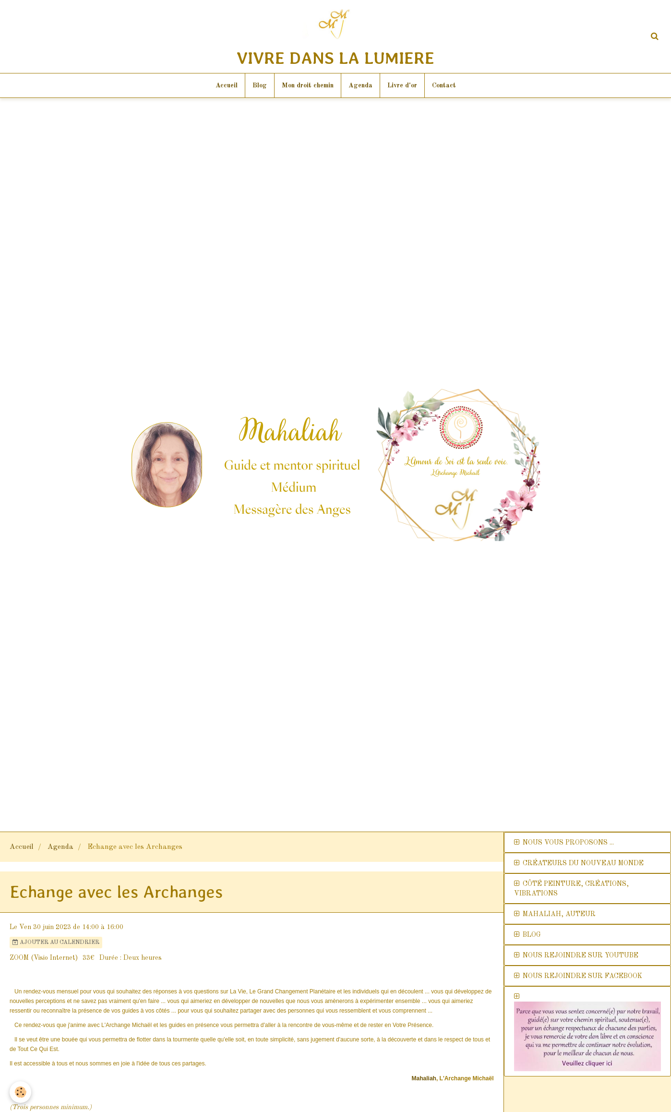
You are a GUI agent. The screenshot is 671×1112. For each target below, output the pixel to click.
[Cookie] (20, 1092)
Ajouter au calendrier (55, 942)
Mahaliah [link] (424, 1078)
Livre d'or (402, 85)
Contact (444, 85)
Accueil (227, 85)
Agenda (360, 85)
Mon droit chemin (308, 85)
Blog (259, 85)
